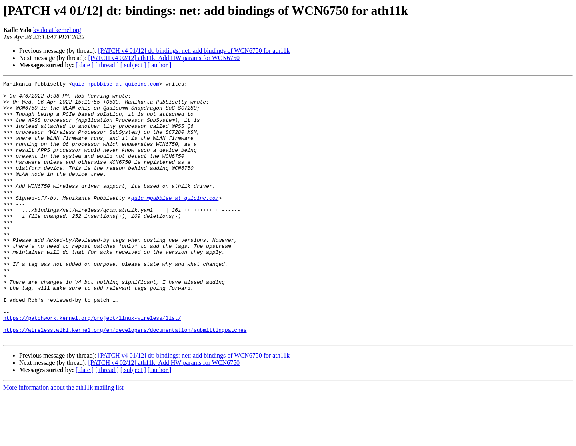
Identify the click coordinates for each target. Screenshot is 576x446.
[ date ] (85, 65)
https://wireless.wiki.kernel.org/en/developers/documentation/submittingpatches (124, 380)
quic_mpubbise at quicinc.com (115, 84)
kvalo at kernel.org (57, 29)
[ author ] (160, 65)
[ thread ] (107, 65)
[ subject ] (133, 65)
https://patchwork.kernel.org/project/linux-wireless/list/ (92, 366)
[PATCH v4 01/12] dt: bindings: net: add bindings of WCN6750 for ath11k (194, 50)
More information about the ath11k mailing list (63, 439)
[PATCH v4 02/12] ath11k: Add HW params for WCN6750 (164, 57)
